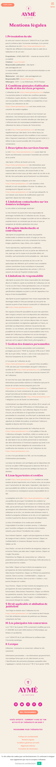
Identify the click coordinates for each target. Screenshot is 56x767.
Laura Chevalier (19, 62)
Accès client (7, 4)
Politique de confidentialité (28, 737)
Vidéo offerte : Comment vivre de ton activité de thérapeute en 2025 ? (28, 721)
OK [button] (39, 763)
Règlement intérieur (28, 746)
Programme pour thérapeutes (28, 730)
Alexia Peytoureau (27, 79)
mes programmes (28, 712)
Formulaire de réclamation (28, 749)
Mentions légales (28, 740)
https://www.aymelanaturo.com (33, 46)
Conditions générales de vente (28, 743)
